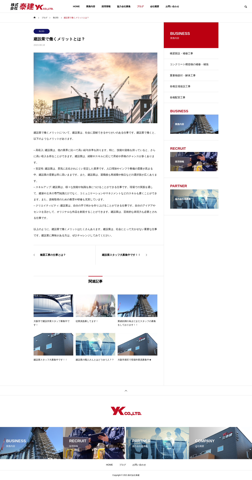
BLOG (41, 31)
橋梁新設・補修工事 (181, 53)
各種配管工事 (178, 98)
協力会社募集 (123, 6)
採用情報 (106, 6)
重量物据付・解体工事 (183, 76)
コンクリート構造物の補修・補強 (189, 64)
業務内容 (90, 6)
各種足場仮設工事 (180, 87)
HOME (76, 6)
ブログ (140, 6)
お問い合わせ (172, 6)
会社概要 (154, 6)
